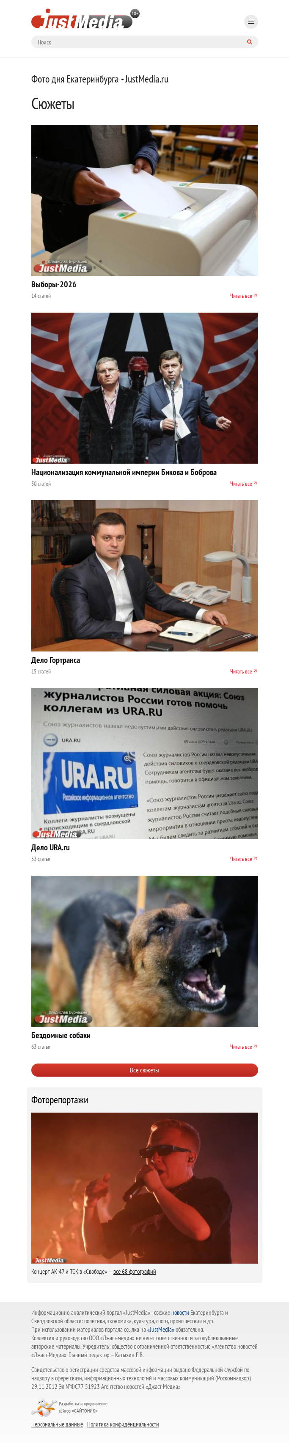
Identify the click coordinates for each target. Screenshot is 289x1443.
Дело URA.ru (50, 847)
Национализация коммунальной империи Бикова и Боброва (124, 472)
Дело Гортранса (55, 660)
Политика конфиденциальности (123, 1424)
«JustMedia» (160, 1329)
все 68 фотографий (134, 1271)
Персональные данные (57, 1424)
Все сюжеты (144, 1070)
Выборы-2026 (54, 284)
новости (180, 1312)
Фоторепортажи (59, 1100)
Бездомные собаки (61, 1035)
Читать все (241, 296)
